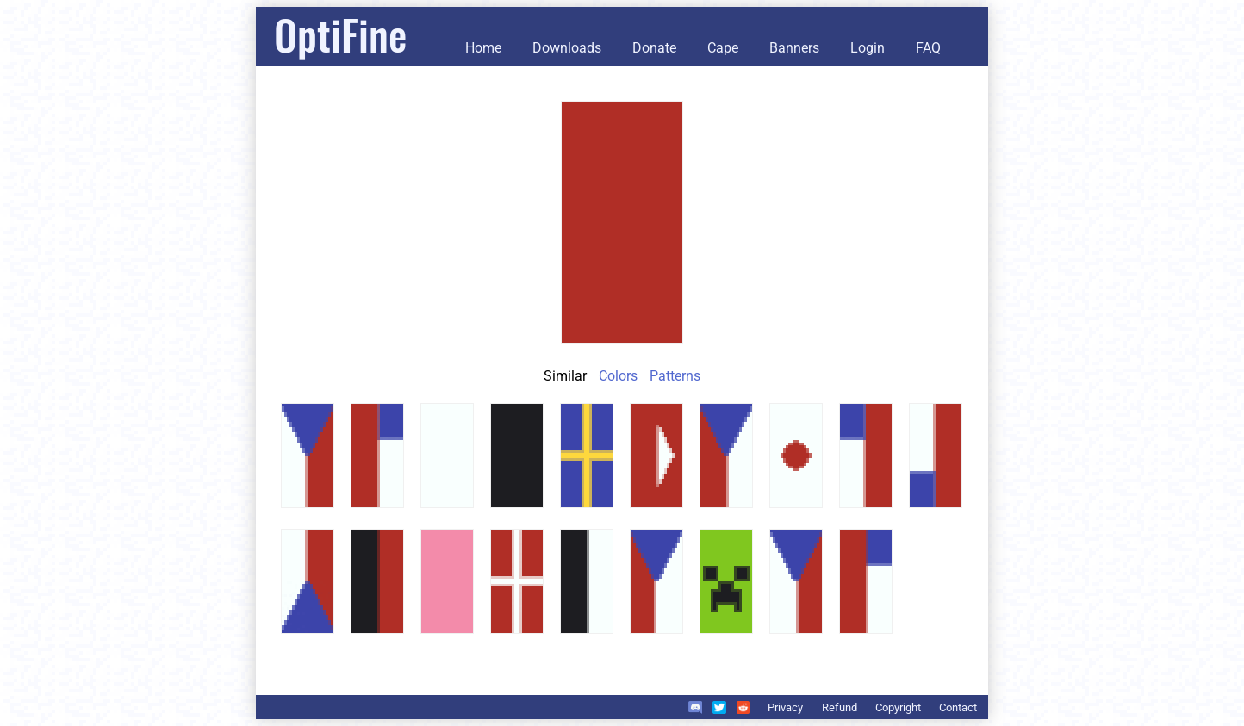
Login (867, 48)
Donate (654, 48)
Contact (958, 707)
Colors (618, 376)
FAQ (928, 48)
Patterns (675, 376)
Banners (794, 48)
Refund (839, 707)
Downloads (566, 48)
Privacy (785, 707)
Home (483, 48)
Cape (722, 48)
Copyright (898, 707)
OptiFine (340, 34)
